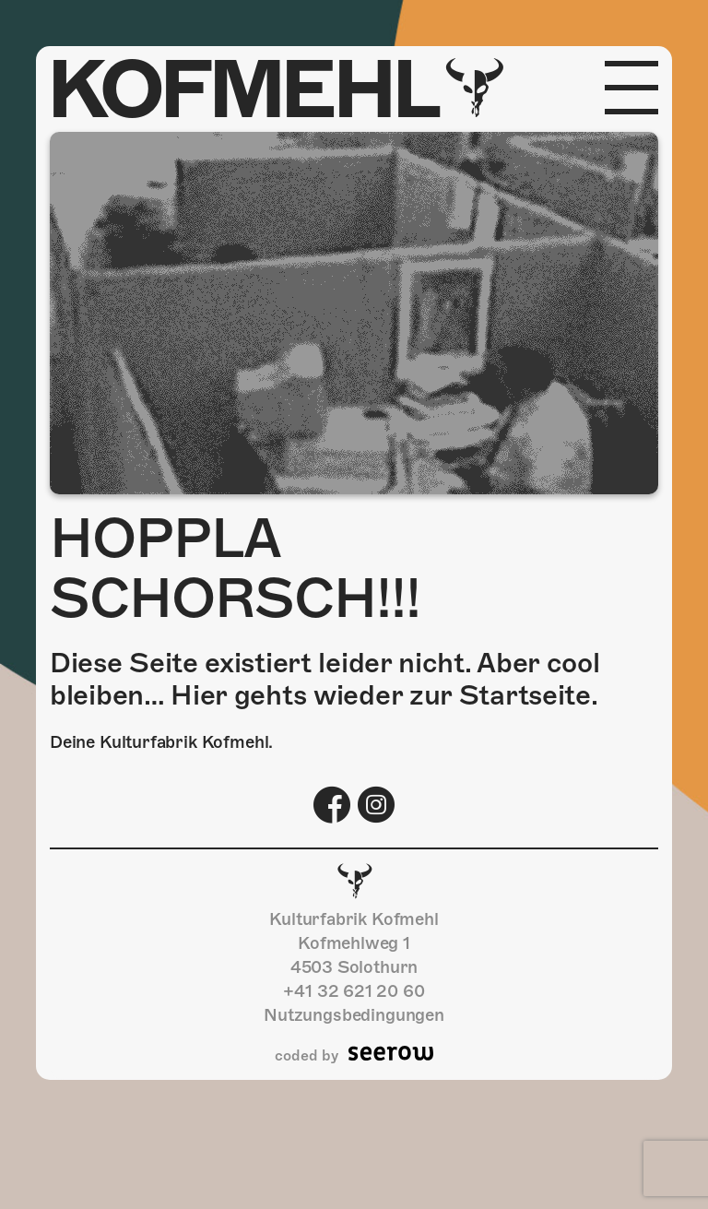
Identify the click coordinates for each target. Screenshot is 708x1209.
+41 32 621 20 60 (353, 991)
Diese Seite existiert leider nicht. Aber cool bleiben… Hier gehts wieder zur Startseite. (325, 679)
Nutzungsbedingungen (354, 1014)
